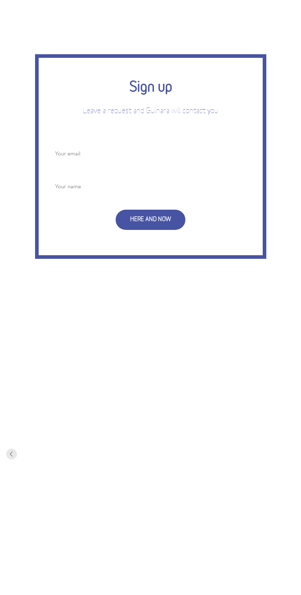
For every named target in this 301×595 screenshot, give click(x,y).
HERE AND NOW (150, 219)
